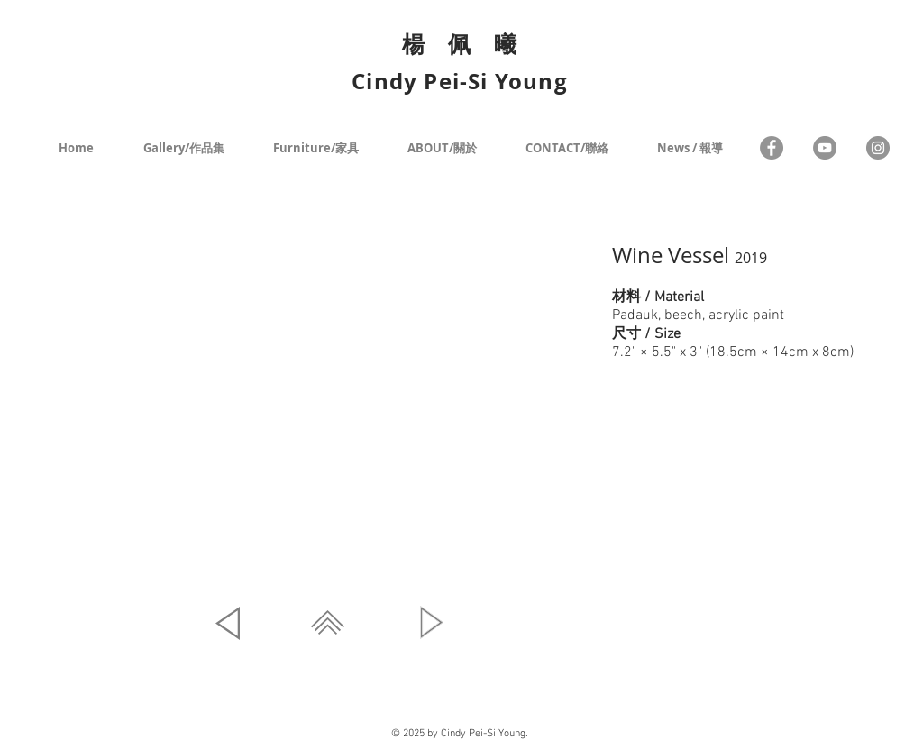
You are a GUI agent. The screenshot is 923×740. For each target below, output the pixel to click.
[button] (330, 406)
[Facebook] (771, 148)
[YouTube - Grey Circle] (824, 148)
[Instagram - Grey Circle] (878, 148)
